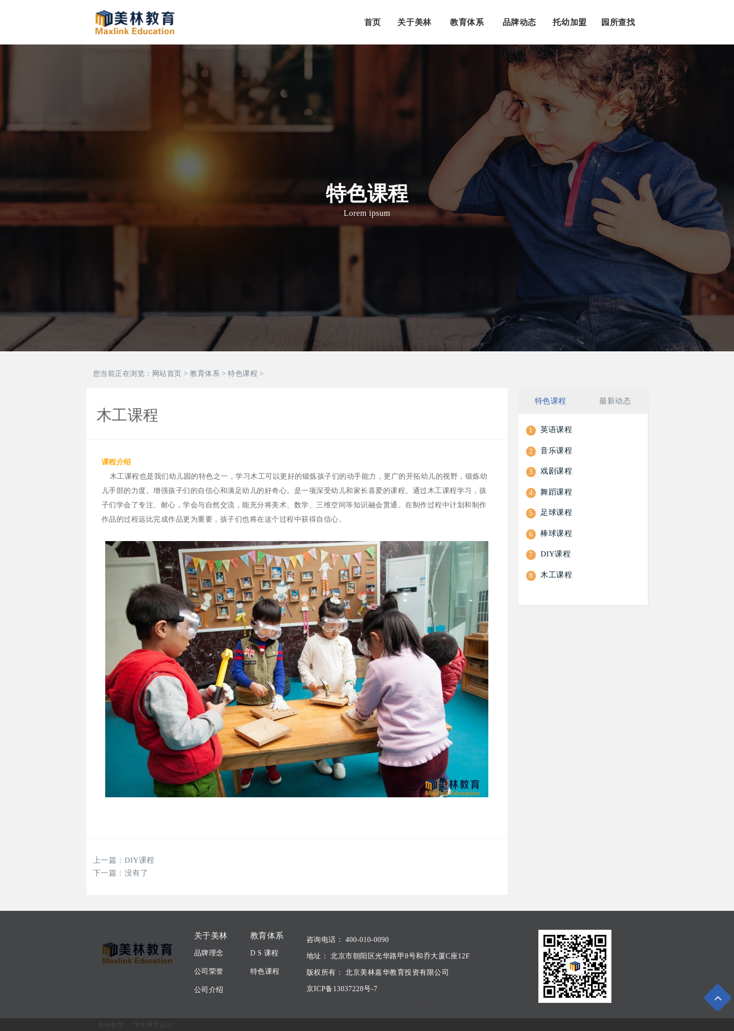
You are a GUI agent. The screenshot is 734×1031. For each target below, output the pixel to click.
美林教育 (111, 1024)
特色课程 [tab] (550, 400)
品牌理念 (209, 953)
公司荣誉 (209, 971)
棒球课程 (556, 532)
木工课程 (556, 574)
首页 (372, 22)
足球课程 (556, 512)
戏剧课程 (556, 470)
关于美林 (414, 22)
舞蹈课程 (556, 491)
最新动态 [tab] (615, 400)
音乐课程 (556, 449)
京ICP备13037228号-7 (341, 989)
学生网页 (412, 1005)
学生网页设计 (153, 1024)
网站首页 (167, 373)
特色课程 (242, 373)
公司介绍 (209, 990)
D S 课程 (264, 953)
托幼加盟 (569, 22)
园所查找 (618, 22)
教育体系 (467, 22)
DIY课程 (140, 860)
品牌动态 (519, 22)
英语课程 (556, 429)
